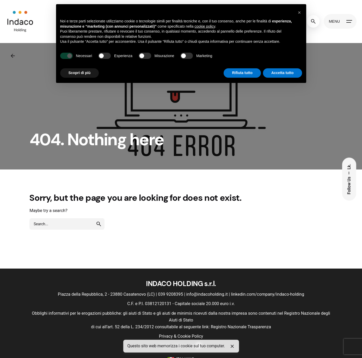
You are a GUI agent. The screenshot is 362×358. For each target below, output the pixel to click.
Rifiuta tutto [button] (242, 73)
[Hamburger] (340, 21)
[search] (99, 224)
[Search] (313, 21)
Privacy (166, 336)
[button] (299, 12)
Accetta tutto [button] (282, 73)
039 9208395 (170, 294)
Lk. (349, 166)
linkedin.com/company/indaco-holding (267, 294)
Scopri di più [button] (80, 73)
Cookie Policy (190, 336)
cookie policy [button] (204, 26)
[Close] (232, 346)
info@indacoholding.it (207, 294)
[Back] (12, 55)
